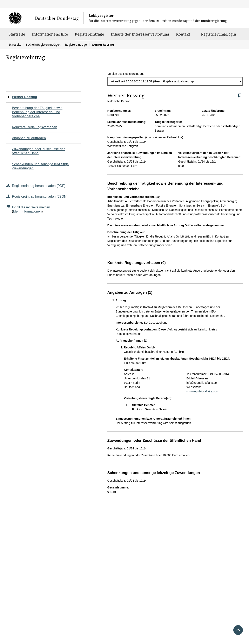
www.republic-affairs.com (202, 391)
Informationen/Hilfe (50, 36)
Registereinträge (89, 34)
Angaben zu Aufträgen (29, 138)
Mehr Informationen (27, 211)
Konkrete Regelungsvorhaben (34, 127)
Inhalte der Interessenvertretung (140, 36)
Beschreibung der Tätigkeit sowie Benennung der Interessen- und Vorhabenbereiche (37, 112)
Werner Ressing (24, 97)
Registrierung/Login (218, 36)
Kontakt (183, 36)
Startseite (17, 36)
